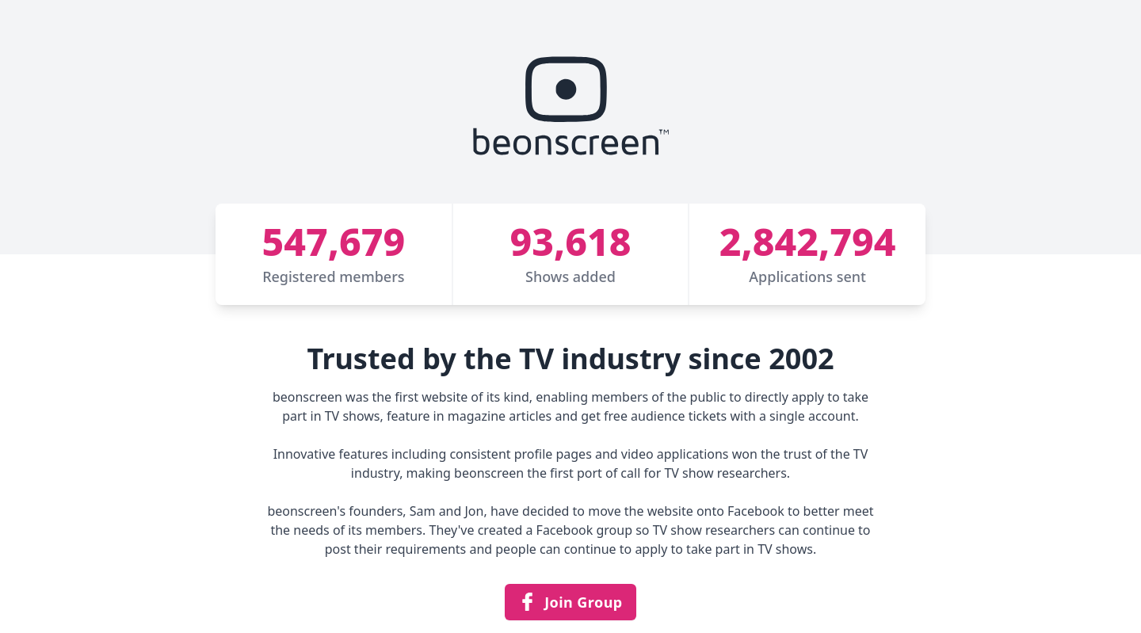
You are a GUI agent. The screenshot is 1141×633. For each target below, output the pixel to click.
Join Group (570, 602)
